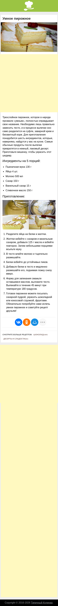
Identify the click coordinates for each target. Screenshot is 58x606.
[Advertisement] (29, 83)
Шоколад (40, 334)
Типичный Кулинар (42, 602)
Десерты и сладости (15, 339)
